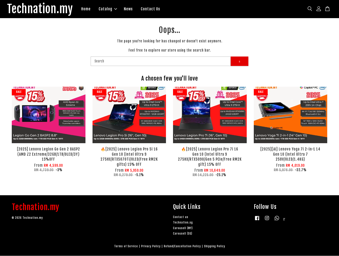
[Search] (161, 61)
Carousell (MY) (183, 228)
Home (86, 9)
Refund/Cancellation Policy (182, 246)
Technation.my (40, 9)
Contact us (180, 217)
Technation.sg (183, 222)
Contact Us (150, 9)
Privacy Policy (151, 246)
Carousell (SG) (182, 233)
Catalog (108, 9)
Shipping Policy (214, 246)
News (128, 9)
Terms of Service (126, 246)
